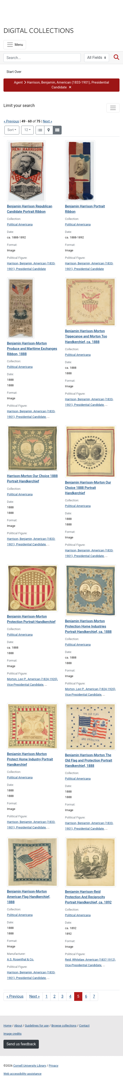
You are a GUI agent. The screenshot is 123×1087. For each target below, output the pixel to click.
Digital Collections (38, 30)
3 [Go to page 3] (62, 996)
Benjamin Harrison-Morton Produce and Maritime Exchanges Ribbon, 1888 (32, 348)
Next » (47, 121)
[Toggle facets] (113, 107)
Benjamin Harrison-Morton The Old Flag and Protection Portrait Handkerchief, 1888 (88, 760)
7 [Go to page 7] (94, 996)
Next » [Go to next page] (34, 996)
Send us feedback (21, 1044)
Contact (84, 1025)
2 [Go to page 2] (54, 996)
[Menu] (14, 44)
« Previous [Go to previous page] (15, 996)
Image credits (12, 1033)
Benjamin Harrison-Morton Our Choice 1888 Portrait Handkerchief (88, 488)
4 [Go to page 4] (70, 996)
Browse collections (63, 1025)
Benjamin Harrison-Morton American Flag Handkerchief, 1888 (28, 897)
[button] (61, 85)
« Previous (11, 121)
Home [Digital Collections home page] (7, 1025)
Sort (10, 130)
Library (17, 21)
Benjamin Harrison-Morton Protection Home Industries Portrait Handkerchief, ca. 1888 (88, 626)
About (18, 1025)
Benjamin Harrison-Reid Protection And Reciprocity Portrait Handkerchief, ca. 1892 (88, 897)
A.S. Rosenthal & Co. (20, 959)
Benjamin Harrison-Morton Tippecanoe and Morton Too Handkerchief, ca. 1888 (86, 336)
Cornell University (26, 9)
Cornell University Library (29, 1065)
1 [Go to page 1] (47, 996)
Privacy (53, 1065)
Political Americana (20, 224)
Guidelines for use (37, 1025)
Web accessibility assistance (22, 1073)
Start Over (14, 72)
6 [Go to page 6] (86, 996)
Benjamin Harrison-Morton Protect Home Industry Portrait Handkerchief (30, 759)
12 (29, 129)
